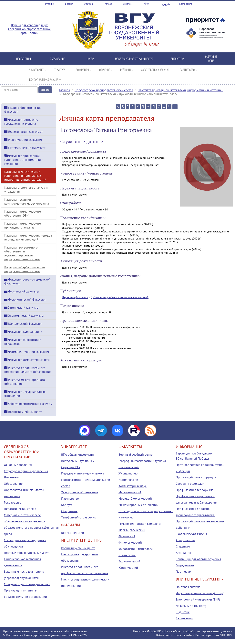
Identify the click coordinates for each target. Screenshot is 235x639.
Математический (129, 492)
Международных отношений (138, 505)
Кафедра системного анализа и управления (26, 189)
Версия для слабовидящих (29, 25)
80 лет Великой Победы (192, 458)
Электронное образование (79, 492)
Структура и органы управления (26, 471)
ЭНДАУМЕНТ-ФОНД (211, 58)
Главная (64, 90)
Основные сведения (18, 465)
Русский (49, 3)
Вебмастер (163, 635)
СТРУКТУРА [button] (61, 70)
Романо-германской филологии (140, 524)
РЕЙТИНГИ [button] (126, 70)
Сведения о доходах (190, 483)
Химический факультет (21, 307)
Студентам (183, 546)
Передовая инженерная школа (82, 473)
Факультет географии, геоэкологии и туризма (21, 121)
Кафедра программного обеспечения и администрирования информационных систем (22, 253)
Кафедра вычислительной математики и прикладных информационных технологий (25, 175)
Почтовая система (188, 587)
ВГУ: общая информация (78, 454)
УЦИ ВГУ (226, 635)
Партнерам (183, 571)
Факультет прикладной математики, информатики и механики (180, 90)
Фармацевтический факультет (26, 352)
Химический (127, 555)
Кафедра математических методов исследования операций (28, 237)
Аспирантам (184, 553)
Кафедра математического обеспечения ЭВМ (22, 213)
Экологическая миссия (191, 534)
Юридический (128, 568)
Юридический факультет (23, 323)
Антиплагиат (184, 618)
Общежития (69, 511)
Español (127, 3)
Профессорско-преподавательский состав (104, 90)
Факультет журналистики (23, 332)
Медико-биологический (135, 498)
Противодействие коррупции (196, 477)
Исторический (128, 480)
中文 (146, 3)
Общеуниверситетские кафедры (28, 404)
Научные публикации (75, 297)
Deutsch (88, 3)
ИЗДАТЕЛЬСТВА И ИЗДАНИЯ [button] (156, 70)
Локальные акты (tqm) (191, 606)
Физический (126, 536)
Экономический (129, 561)
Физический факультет (21, 291)
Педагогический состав (20, 509)
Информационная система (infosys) (200, 593)
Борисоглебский (72, 533)
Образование (13, 483)
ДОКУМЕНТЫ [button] (83, 70)
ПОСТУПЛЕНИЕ (23, 59)
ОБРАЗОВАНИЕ (57, 59)
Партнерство (70, 498)
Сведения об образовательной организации (29, 31)
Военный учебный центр (23, 412)
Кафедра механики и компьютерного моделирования (26, 201)
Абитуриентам (185, 540)
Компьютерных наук (132, 486)
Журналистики (128, 473)
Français (108, 3)
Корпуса (67, 505)
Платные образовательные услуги (27, 553)
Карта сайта (185, 3)
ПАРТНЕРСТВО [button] (188, 70)
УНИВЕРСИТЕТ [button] (37, 70)
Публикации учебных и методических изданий (119, 297)
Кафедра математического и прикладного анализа (24, 225)
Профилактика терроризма (194, 490)
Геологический (128, 467)
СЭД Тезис (182, 612)
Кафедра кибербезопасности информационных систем (24, 269)
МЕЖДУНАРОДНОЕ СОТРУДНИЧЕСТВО (134, 59)
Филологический (130, 542)
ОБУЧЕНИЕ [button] (105, 70)
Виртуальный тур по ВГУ (77, 461)
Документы (11, 477)
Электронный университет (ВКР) (198, 599)
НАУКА (90, 59)
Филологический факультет (25, 299)
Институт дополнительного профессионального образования (27, 370)
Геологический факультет (23, 131)
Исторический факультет (23, 140)
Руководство (12, 502)
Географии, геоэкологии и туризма (142, 461)
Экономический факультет (24, 315)
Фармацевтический (131, 530)
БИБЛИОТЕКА (177, 59)
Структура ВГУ (70, 467)
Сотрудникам (185, 565)
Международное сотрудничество (27, 584)
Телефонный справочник (78, 517)
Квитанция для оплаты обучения (198, 559)
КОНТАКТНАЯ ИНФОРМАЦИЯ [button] (45, 79)
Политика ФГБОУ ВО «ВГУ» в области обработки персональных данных (182, 631)
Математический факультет (24, 148)
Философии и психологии (136, 549)
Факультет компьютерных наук (27, 360)
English (69, 3)
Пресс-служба (182, 635)
